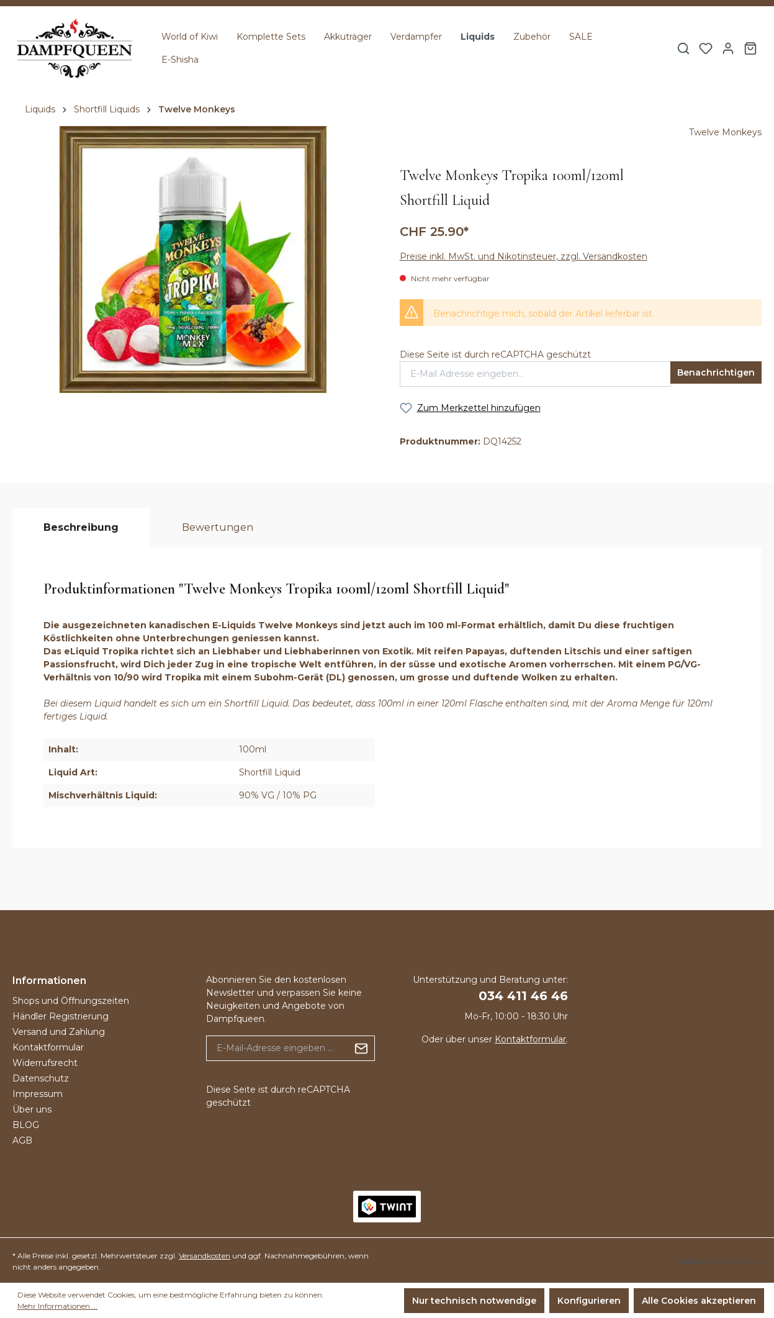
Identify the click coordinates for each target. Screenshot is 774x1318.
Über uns (32, 1109)
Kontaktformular (48, 1047)
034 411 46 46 (523, 995)
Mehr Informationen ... (57, 1306)
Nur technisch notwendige (474, 1300)
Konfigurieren (589, 1300)
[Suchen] (683, 48)
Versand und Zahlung (58, 1031)
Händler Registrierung (60, 1016)
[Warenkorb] (750, 48)
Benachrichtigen (716, 372)
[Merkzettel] (706, 48)
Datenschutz (40, 1078)
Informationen (49, 980)
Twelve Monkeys (725, 132)
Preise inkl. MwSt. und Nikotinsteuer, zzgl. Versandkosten (523, 256)
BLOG (25, 1125)
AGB (22, 1140)
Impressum (37, 1093)
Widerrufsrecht (45, 1062)
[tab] (81, 528)
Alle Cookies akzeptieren (699, 1300)
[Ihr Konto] (728, 48)
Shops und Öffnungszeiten (70, 1000)
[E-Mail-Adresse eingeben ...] (277, 1048)
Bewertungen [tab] (217, 527)
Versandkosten (204, 1255)
